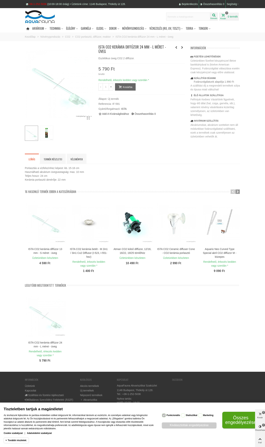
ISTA (124, 108)
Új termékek (87, 390)
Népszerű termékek (91, 395)
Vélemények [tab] (76, 159)
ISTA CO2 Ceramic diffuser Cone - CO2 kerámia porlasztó (176, 251)
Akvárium (38, 28)
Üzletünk (30, 385)
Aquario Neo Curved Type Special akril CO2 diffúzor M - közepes (219, 253)
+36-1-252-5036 (37, 4)
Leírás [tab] (32, 159)
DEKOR (113, 28)
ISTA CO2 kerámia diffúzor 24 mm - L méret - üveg (45, 344)
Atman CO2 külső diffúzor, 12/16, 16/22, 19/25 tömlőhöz (132, 251)
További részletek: (17, 440)
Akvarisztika (88, 400)
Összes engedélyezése (240, 420)
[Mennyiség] (106, 87)
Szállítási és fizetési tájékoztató (44, 395)
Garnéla (86, 28)
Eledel (100, 28)
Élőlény (70, 28)
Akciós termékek (89, 385)
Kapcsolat (30, 390)
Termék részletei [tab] (53, 159)
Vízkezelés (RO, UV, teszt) (164, 28)
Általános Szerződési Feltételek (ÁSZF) (49, 400)
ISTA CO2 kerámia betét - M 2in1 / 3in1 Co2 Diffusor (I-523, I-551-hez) (89, 253)
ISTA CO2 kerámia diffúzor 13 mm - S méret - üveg (45, 251)
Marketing (208, 415)
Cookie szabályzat (13, 433)
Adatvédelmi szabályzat (39, 433)
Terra (189, 28)
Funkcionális (173, 415)
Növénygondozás (133, 28)
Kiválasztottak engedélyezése (189, 425)
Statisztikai (191, 415)
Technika (55, 28)
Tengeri (203, 28)
